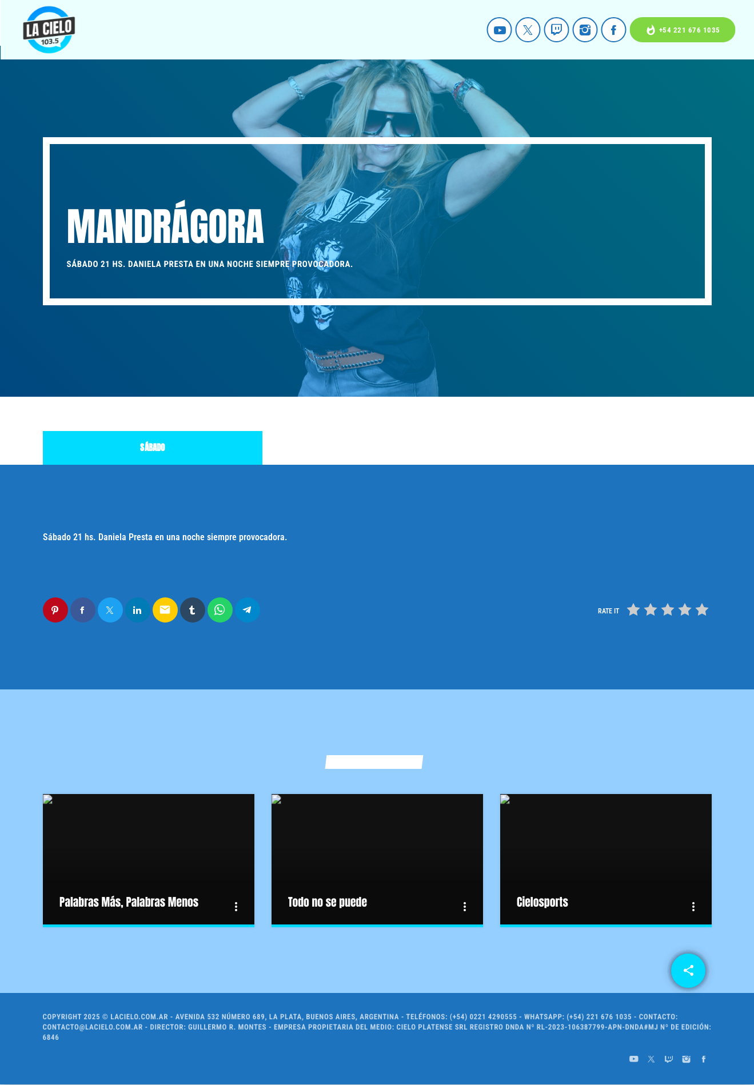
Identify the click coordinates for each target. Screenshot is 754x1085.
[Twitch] (556, 29)
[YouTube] (499, 29)
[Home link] (48, 29)
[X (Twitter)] (528, 29)
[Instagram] (585, 29)
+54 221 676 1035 (682, 30)
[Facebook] (614, 29)
